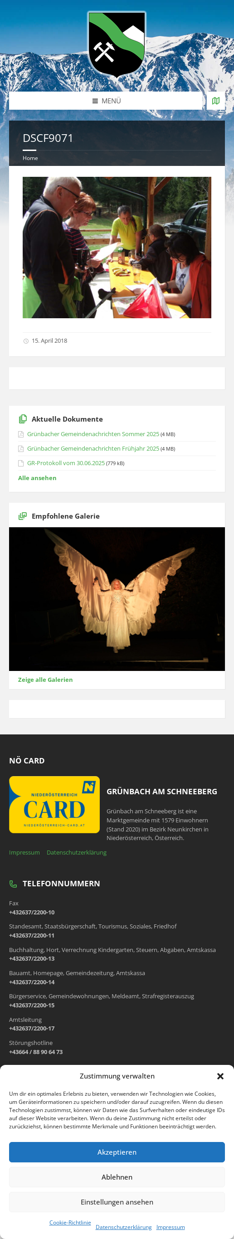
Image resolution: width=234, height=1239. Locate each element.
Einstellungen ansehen (117, 1201)
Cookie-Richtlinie (70, 1222)
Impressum (170, 1227)
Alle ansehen (37, 478)
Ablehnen (117, 1176)
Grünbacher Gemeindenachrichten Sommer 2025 (93, 434)
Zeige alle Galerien (45, 679)
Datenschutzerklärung (124, 1227)
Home (30, 158)
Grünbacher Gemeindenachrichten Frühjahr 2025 (93, 448)
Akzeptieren (117, 1151)
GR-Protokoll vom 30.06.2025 (66, 463)
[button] (220, 1076)
